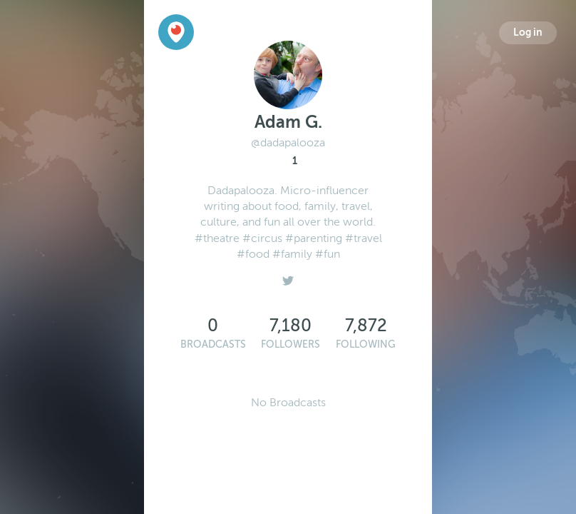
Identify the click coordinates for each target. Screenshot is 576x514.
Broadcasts (213, 344)
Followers (290, 344)
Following (366, 344)
